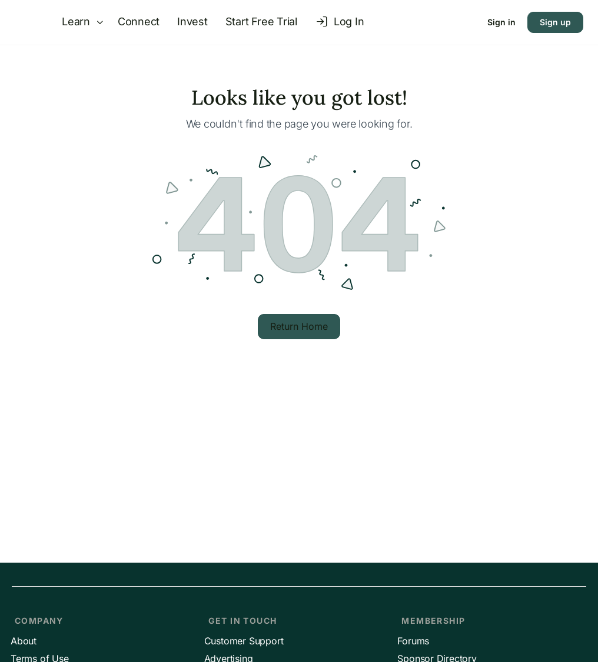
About (23, 641)
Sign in (501, 22)
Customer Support (244, 641)
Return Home (299, 326)
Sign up (555, 22)
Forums (413, 641)
